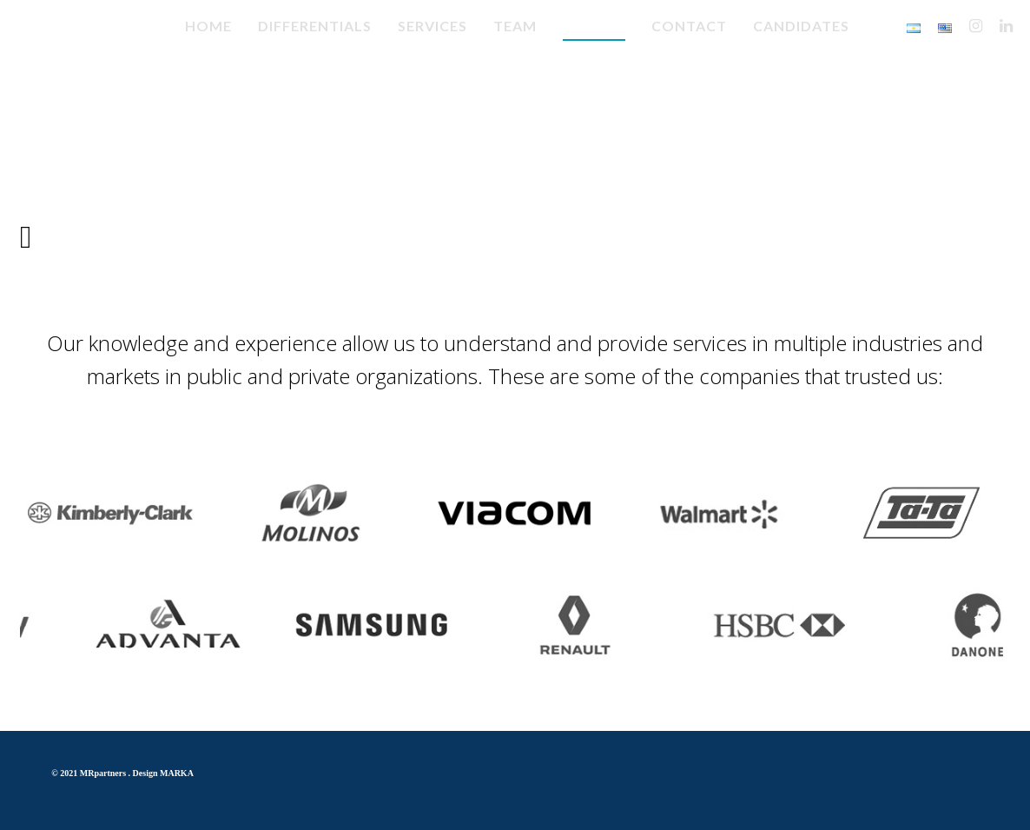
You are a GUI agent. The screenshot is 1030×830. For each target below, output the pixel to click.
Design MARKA (163, 773)
